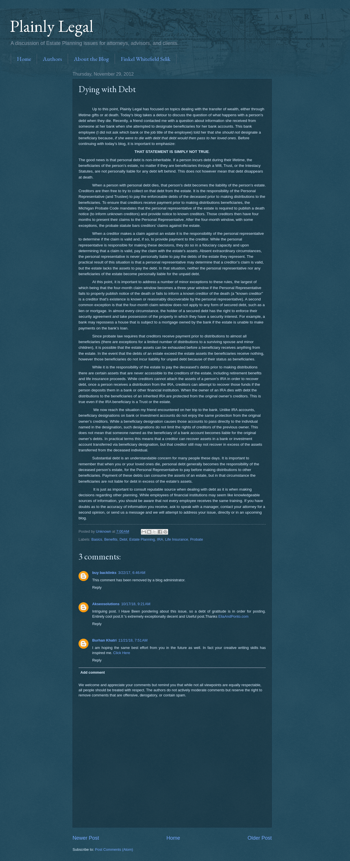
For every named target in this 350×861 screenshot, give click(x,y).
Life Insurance (176, 539)
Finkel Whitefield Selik (145, 59)
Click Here (121, 653)
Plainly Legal (51, 26)
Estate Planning (142, 539)
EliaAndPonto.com (233, 616)
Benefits (111, 539)
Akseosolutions (106, 604)
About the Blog (91, 59)
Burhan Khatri (104, 640)
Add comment (92, 672)
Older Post (260, 838)
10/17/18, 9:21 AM (136, 604)
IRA (160, 539)
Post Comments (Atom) (114, 849)
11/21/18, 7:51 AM (133, 640)
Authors (52, 59)
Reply (97, 587)
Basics (96, 539)
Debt (123, 539)
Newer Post (86, 838)
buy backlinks (104, 572)
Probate (196, 539)
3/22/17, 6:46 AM (131, 572)
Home (24, 59)
